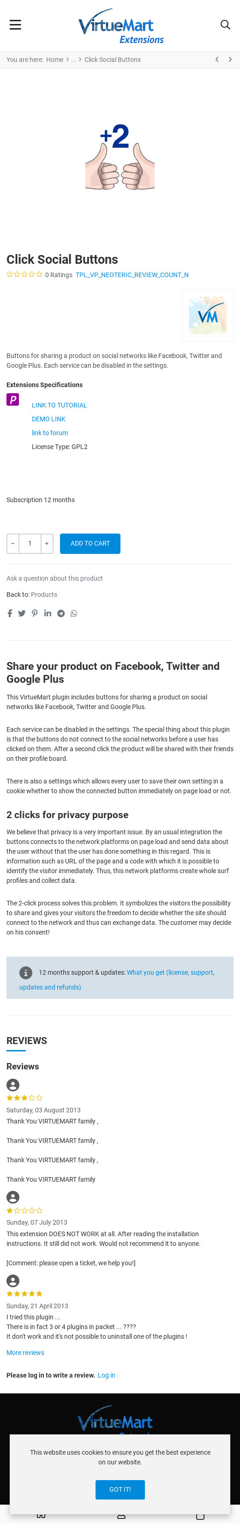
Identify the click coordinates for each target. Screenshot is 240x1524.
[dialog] (120, 1474)
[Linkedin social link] (47, 613)
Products (44, 594)
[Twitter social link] (21, 613)
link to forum (50, 433)
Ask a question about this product (54, 578)
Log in (106, 1375)
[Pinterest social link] (35, 613)
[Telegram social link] (60, 613)
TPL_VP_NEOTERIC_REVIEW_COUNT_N (132, 275)
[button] (225, 26)
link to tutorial (59, 405)
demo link (49, 419)
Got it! (120, 1489)
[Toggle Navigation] (15, 26)
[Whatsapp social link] (74, 613)
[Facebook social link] (9, 613)
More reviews (25, 1352)
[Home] (41, 1515)
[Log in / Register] (121, 1515)
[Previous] (217, 59)
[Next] (230, 59)
